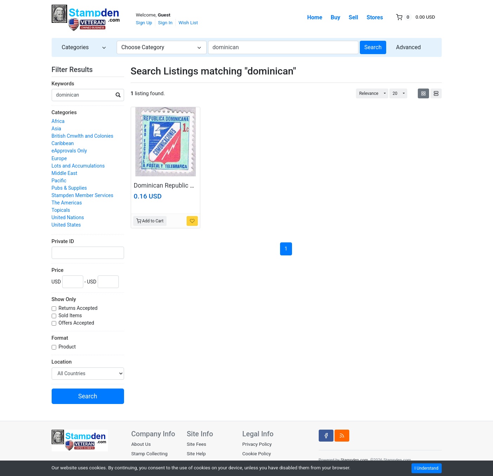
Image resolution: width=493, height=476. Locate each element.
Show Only (64, 299)
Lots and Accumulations (78, 166)
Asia (56, 128)
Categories (64, 112)
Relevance (368, 93)
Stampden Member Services (82, 195)
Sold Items (71, 315)
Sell (353, 17)
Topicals (61, 210)
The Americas (67, 203)
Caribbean (63, 143)
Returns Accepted (79, 308)
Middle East (64, 173)
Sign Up (144, 22)
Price (58, 270)
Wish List (188, 22)
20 (395, 93)
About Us (141, 444)
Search (373, 47)
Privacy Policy (257, 444)
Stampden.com (354, 459)
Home (314, 17)
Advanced (408, 47)
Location (62, 362)
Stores (374, 17)
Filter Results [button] (77, 69)
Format (60, 338)
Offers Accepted (77, 323)
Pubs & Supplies (69, 188)
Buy (335, 17)
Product (68, 347)
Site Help (196, 453)
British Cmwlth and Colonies (82, 136)
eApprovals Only (69, 151)
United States (66, 225)
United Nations (68, 217)
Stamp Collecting (149, 453)
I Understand (427, 468)
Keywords (63, 83)
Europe (59, 158)
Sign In (165, 22)
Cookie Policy (256, 453)
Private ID (63, 241)
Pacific (59, 180)
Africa (58, 121)
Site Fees (196, 444)
